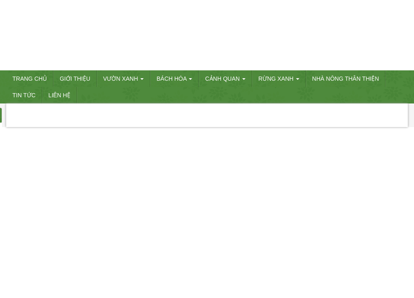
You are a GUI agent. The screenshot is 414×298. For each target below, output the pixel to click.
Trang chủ (29, 78)
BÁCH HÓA (174, 78)
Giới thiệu (75, 78)
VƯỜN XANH (123, 78)
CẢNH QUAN (225, 78)
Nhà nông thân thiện (345, 78)
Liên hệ (59, 95)
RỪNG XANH (278, 78)
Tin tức (24, 95)
